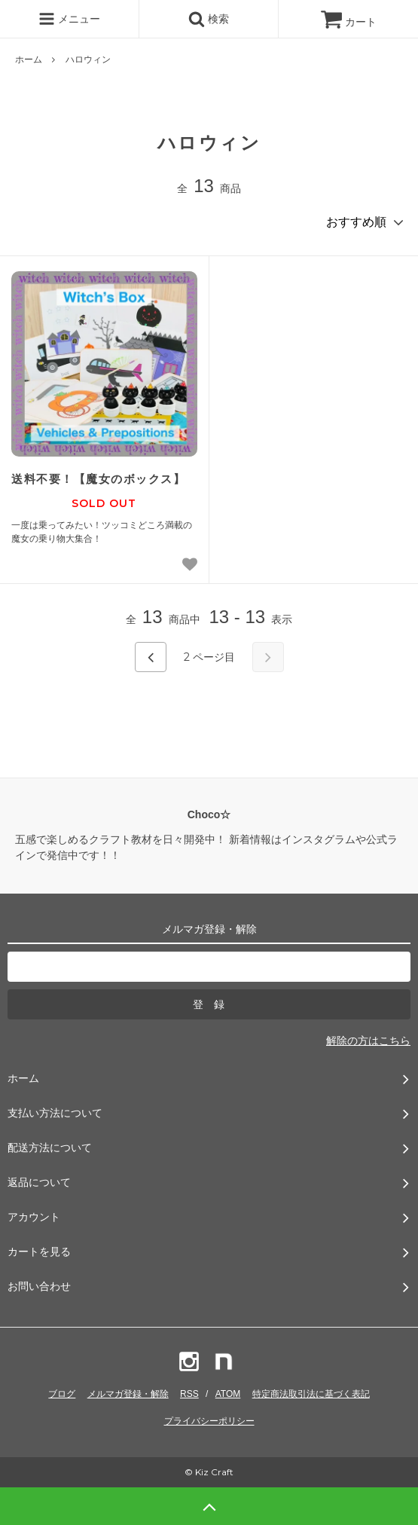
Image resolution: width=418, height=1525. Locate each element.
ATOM (228, 1394)
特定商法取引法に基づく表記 (311, 1394)
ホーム (28, 59)
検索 (208, 19)
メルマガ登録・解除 (128, 1394)
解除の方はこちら (368, 1040)
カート (348, 22)
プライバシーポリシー (209, 1421)
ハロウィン (88, 59)
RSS (189, 1394)
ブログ (61, 1394)
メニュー (69, 19)
